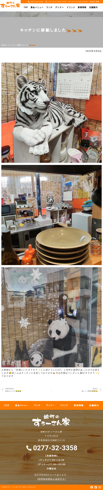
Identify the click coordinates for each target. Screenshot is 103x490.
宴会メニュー (37, 7)
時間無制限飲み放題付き (51, 479)
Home (3, 45)
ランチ (49, 7)
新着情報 (82, 7)
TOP (26, 7)
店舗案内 (93, 7)
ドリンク (71, 7)
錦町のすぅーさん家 (10, 487)
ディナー (59, 7)
